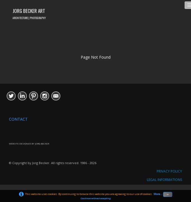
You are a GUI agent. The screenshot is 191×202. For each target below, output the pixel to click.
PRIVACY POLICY (169, 171)
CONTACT (18, 119)
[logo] (29, 13)
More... (158, 194)
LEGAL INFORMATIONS (164, 179)
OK (168, 194)
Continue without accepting (96, 198)
